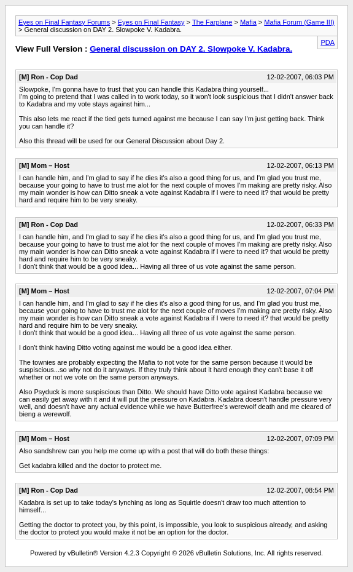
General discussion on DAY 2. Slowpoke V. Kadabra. (191, 49)
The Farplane (212, 22)
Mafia (248, 22)
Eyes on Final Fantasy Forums (64, 22)
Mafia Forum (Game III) (299, 22)
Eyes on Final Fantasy (151, 22)
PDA (327, 42)
